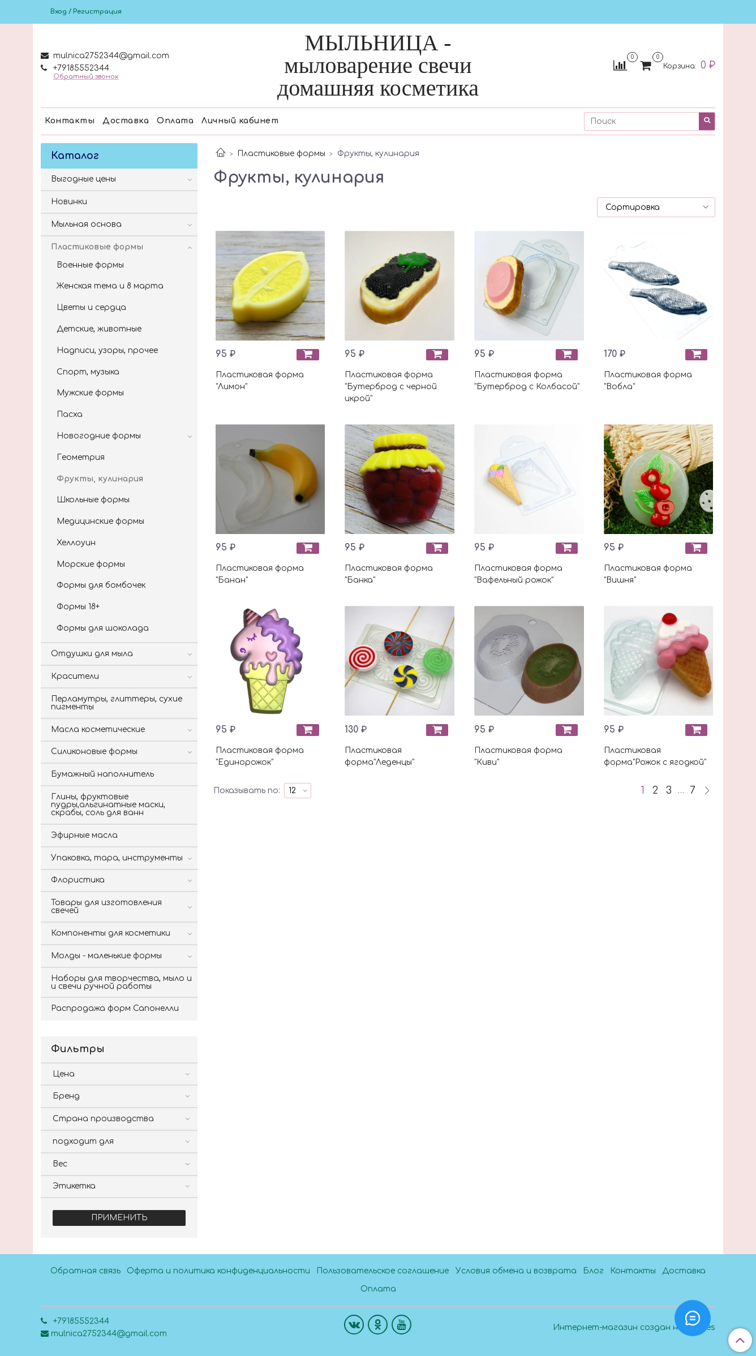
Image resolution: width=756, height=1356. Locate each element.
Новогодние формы (99, 436)
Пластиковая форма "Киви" (518, 756)
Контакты (69, 121)
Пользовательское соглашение (382, 1271)
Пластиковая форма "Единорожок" (260, 756)
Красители (75, 676)
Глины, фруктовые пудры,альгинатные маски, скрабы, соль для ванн (108, 805)
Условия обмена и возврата (516, 1271)
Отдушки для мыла (92, 653)
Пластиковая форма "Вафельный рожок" (518, 574)
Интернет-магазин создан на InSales (634, 1328)
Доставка (125, 121)
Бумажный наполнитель (102, 774)
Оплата (175, 121)
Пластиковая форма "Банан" (260, 574)
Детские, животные (99, 329)
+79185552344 (80, 68)
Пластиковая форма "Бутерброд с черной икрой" (391, 387)
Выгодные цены (83, 179)
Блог (593, 1271)
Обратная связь (85, 1271)
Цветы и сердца (91, 307)
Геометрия (81, 457)
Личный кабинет (239, 121)
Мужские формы (90, 393)
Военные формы (90, 265)
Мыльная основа (86, 224)
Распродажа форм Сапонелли (115, 1008)
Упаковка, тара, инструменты (117, 858)
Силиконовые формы (94, 751)
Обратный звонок (85, 77)
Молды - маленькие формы (106, 956)
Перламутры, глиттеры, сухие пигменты (116, 703)
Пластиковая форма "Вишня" (648, 574)
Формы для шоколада (103, 628)
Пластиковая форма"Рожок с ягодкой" (655, 756)
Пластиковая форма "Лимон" (260, 381)
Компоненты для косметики (110, 933)
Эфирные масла (84, 835)
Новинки (69, 201)
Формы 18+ (78, 606)
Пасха (70, 414)
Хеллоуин (76, 543)
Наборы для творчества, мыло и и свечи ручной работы (121, 982)
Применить (119, 1217)
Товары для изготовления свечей (106, 906)
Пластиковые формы (281, 153)
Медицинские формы (100, 521)
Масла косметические (98, 729)
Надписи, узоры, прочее (107, 350)
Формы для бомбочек (101, 585)
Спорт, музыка (88, 372)
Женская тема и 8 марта (110, 286)
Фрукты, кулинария (100, 479)
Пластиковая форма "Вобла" (648, 381)
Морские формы (91, 564)
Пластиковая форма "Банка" (389, 574)
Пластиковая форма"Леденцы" (379, 756)
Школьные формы (93, 500)
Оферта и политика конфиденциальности (218, 1271)
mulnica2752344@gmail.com (110, 55)
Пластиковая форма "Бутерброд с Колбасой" (526, 381)
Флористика (78, 880)
